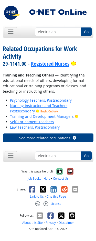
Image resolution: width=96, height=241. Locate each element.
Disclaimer (66, 222)
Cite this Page (56, 196)
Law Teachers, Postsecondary (35, 127)
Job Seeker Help (39, 178)
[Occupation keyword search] (58, 31)
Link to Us (37, 196)
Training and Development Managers (42, 116)
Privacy (51, 222)
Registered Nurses (50, 63)
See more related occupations (48, 138)
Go (86, 31)
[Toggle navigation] (11, 31)
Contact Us (61, 178)
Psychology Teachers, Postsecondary (41, 100)
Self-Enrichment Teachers (32, 121)
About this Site (32, 222)
